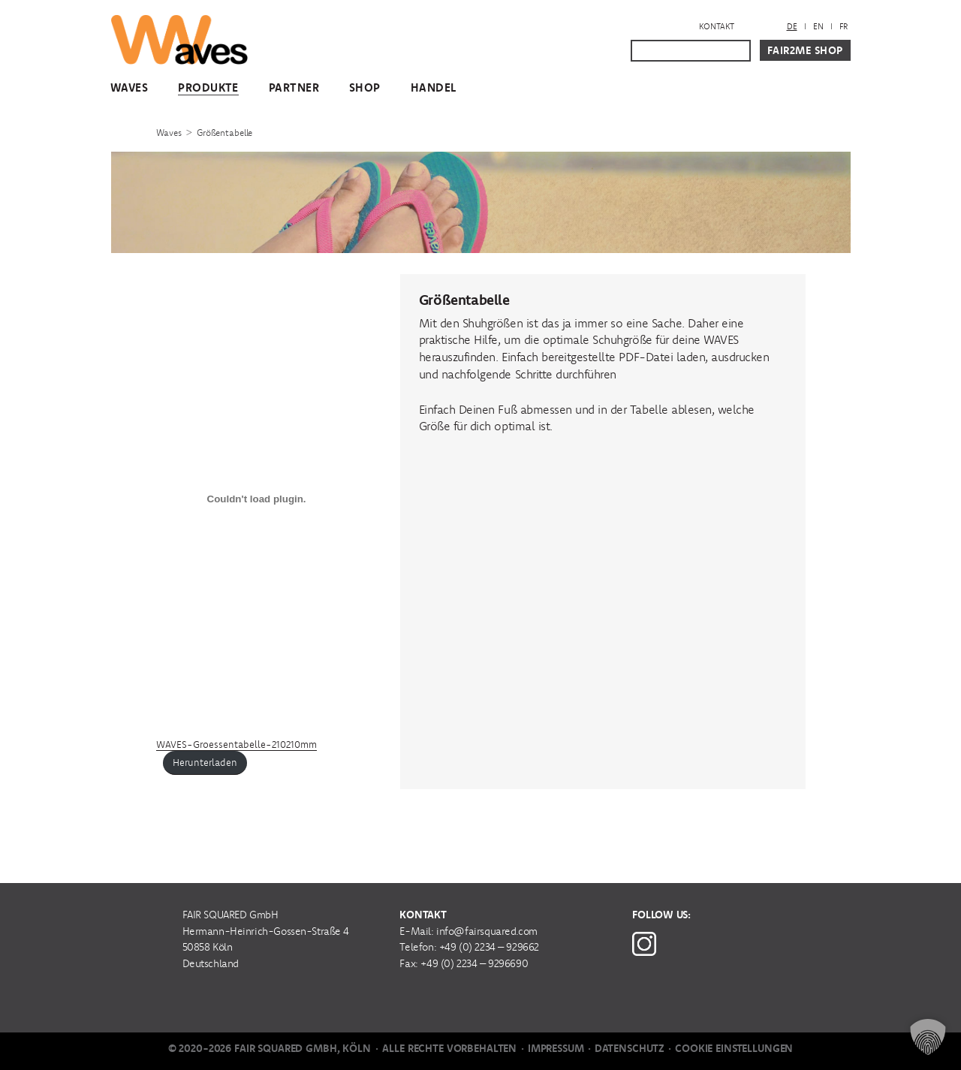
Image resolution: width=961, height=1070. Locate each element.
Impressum (556, 1048)
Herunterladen (205, 762)
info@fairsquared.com (487, 931)
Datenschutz (629, 1048)
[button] (928, 1037)
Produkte (208, 87)
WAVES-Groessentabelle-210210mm (236, 744)
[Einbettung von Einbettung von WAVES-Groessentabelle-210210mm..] (256, 499)
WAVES (129, 87)
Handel (433, 87)
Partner (294, 87)
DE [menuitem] (792, 26)
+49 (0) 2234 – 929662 (489, 947)
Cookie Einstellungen (734, 1048)
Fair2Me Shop (805, 50)
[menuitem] (792, 27)
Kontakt (716, 26)
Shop (365, 87)
